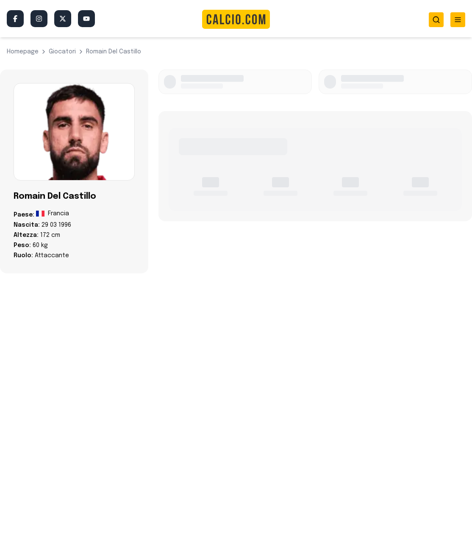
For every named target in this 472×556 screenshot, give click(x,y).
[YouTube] (86, 18)
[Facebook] (15, 18)
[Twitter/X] (62, 18)
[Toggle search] (436, 19)
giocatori (62, 52)
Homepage (23, 52)
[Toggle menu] (457, 19)
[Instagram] (39, 18)
